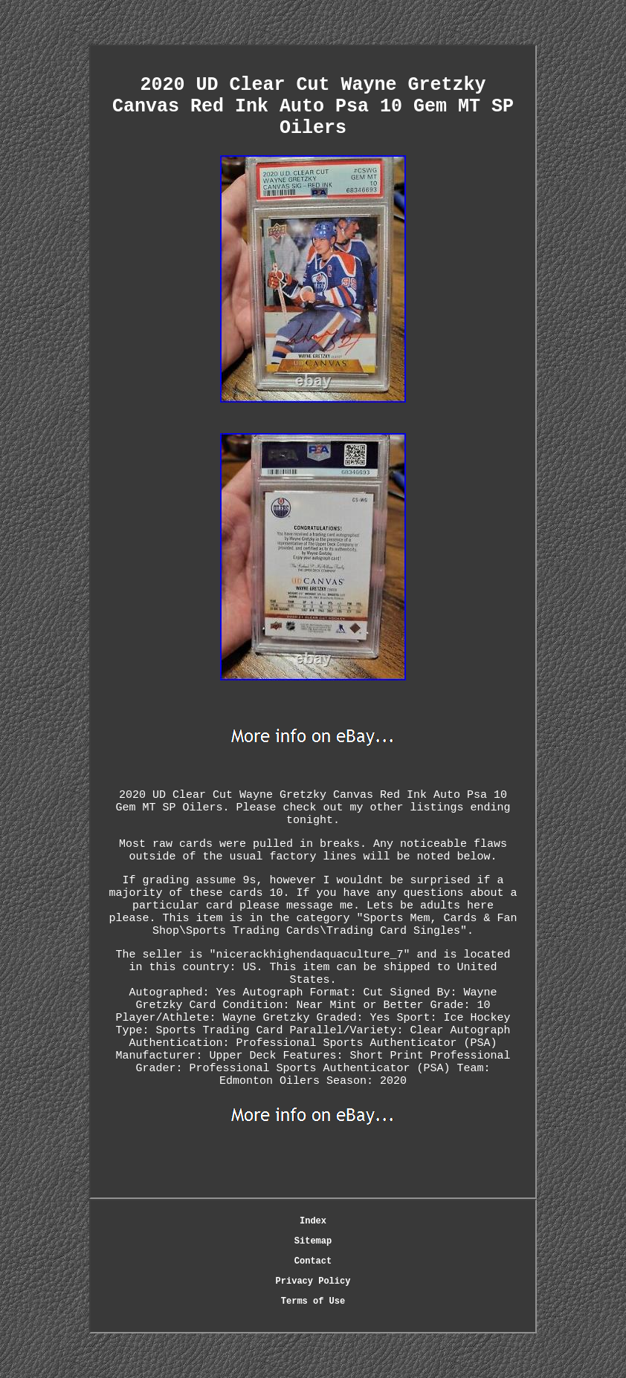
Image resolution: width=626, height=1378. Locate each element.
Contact (313, 1261)
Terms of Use (313, 1301)
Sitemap (313, 1241)
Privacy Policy (313, 1281)
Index (313, 1221)
